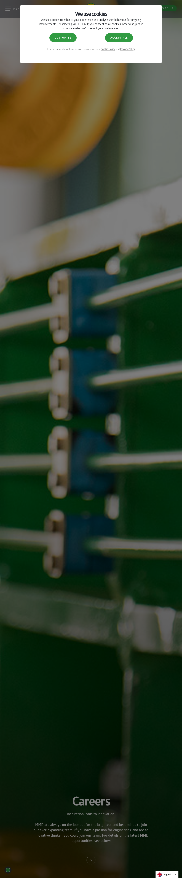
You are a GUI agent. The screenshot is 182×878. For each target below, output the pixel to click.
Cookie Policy (108, 49)
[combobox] (167, 874)
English (164, 874)
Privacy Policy (127, 49)
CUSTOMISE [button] (63, 37)
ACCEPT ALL (119, 37)
